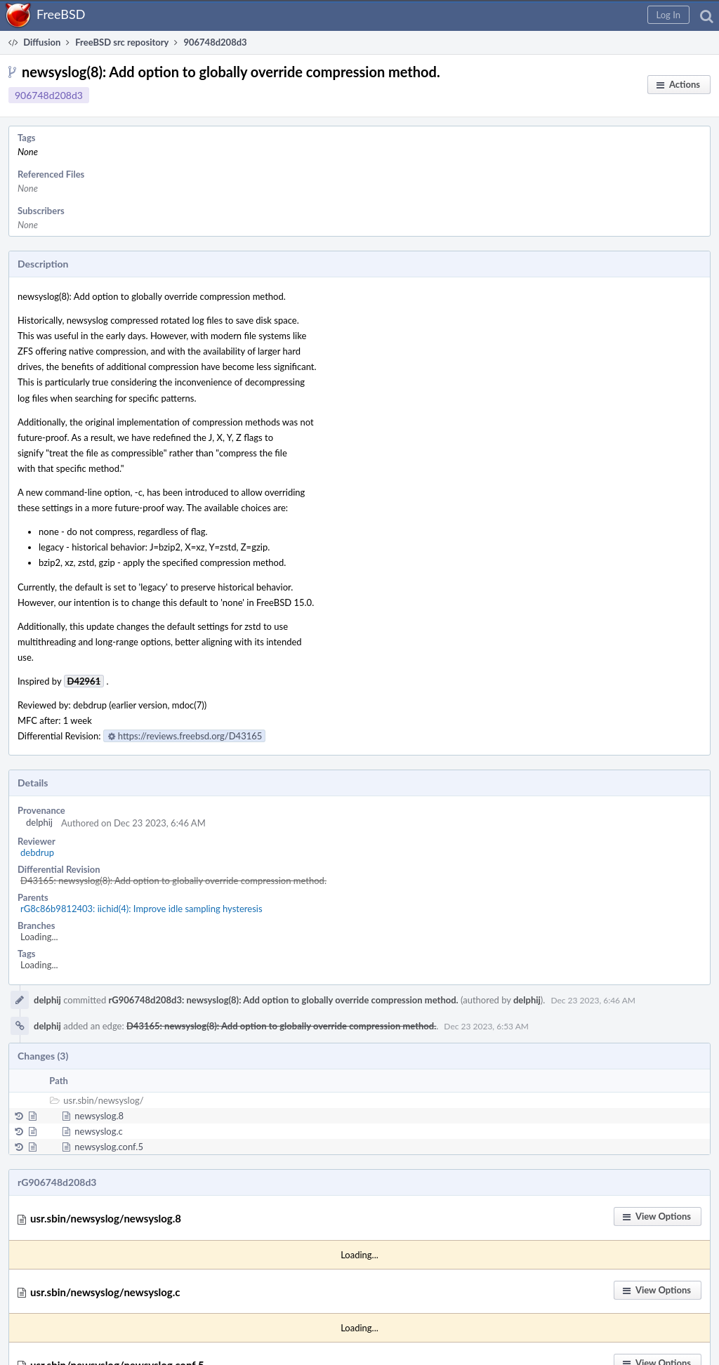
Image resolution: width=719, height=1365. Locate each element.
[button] (668, 15)
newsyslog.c (98, 1131)
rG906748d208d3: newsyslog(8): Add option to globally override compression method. (284, 999)
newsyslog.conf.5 (108, 1146)
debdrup (37, 852)
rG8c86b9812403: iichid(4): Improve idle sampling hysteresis (141, 908)
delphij (39, 822)
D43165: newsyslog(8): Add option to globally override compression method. (173, 880)
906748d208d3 (49, 95)
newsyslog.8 (99, 1115)
